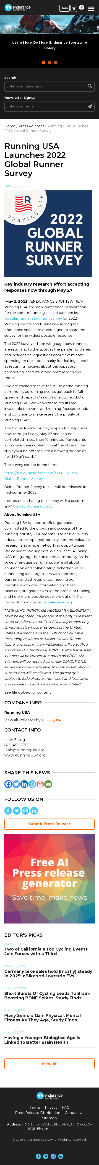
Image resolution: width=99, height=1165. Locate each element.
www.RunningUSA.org (25, 755)
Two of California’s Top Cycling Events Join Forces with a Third (46, 951)
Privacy (51, 1107)
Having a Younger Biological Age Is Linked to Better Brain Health (42, 1040)
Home (10, 126)
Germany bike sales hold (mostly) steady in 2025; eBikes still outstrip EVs (48, 973)
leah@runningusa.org (24, 750)
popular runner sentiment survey (33, 318)
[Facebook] (8, 784)
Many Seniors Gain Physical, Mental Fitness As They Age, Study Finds (42, 1018)
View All (49, 1064)
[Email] (48, 784)
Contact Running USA (32, 506)
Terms (35, 1107)
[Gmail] (40, 784)
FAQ (66, 1107)
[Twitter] (16, 784)
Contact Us (74, 1112)
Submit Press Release (49, 824)
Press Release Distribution (37, 1112)
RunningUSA (51, 720)
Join (64, 8)
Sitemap (49, 1118)
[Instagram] (32, 784)
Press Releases (31, 126)
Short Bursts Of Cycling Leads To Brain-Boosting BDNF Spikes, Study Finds (47, 996)
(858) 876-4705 (60, 1128)
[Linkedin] (24, 784)
